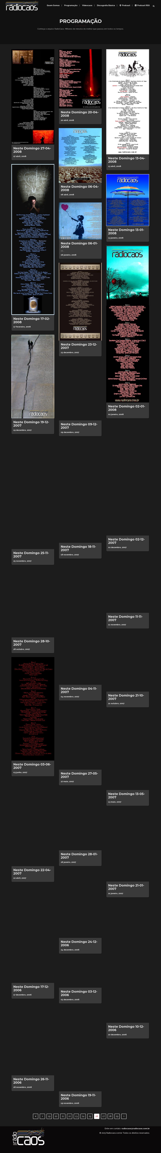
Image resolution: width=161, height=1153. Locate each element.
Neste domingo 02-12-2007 (126, 541)
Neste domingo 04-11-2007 (79, 690)
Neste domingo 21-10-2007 (126, 697)
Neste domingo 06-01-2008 (79, 245)
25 (90, 1116)
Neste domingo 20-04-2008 (80, 113)
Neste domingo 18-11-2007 (78, 548)
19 (49, 1116)
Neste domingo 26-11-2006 (31, 1080)
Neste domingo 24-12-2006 (79, 943)
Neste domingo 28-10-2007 (31, 642)
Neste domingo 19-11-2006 (78, 1096)
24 (83, 1116)
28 (110, 1116)
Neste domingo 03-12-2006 (79, 993)
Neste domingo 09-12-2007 (79, 426)
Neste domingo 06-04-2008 (80, 188)
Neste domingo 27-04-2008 (32, 150)
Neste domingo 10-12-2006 (126, 1028)
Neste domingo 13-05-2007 (126, 795)
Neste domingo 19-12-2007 (31, 423)
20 (56, 1116)
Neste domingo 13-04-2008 (126, 160)
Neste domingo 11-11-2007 (125, 618)
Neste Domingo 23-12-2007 (79, 346)
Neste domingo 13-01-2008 (126, 231)
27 (103, 1116)
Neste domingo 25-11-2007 (31, 554)
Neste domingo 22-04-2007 (32, 871)
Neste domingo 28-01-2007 (79, 855)
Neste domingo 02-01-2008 (126, 408)
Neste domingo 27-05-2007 (79, 775)
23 (76, 1116)
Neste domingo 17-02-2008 (31, 320)
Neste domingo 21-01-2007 (126, 887)
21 (63, 1116)
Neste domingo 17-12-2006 (31, 988)
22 (69, 1116)
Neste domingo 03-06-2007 (32, 766)
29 (117, 1116)
